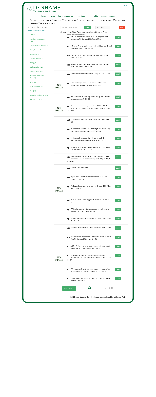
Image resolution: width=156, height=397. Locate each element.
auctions (81, 16)
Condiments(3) (34, 54)
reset (122, 27)
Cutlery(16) (33, 63)
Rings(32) (33, 91)
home (43, 16)
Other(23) (33, 82)
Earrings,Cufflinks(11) (36, 67)
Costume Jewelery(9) (36, 58)
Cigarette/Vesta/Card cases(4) (39, 45)
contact (103, 16)
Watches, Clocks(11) (36, 99)
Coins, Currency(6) (35, 50)
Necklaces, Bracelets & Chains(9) (37, 77)
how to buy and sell (66, 16)
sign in (126, 5)
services (52, 16)
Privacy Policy (121, 391)
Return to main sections (36, 30)
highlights (94, 16)
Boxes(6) (32, 35)
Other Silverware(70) (36, 86)
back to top (69, 382)
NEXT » (111, 382)
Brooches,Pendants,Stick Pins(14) (37, 40)
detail (118, 37)
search (112, 16)
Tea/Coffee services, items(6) (39, 95)
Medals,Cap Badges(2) (37, 71)
